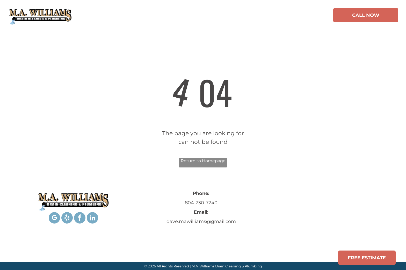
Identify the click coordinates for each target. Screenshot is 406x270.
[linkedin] (92, 218)
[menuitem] (99, 16)
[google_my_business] (54, 218)
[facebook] (79, 218)
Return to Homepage (203, 160)
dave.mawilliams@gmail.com (201, 221)
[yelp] (67, 218)
